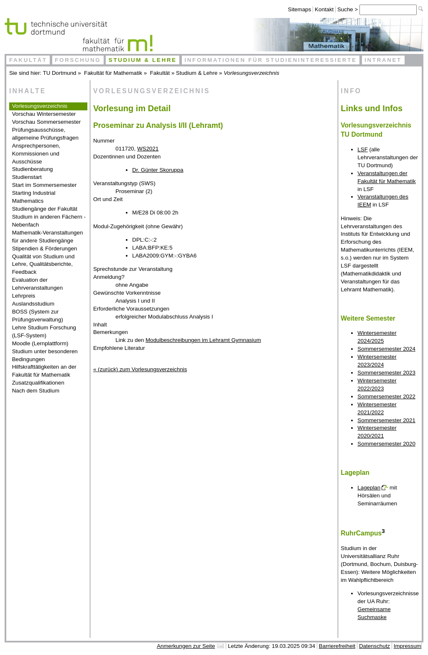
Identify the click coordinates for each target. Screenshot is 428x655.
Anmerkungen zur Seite (186, 646)
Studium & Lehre (143, 60)
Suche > (348, 9)
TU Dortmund (59, 73)
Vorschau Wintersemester (44, 114)
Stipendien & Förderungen (44, 248)
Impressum (407, 646)
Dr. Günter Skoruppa (157, 170)
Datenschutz (374, 646)
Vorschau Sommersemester (46, 122)
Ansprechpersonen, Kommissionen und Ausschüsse (36, 154)
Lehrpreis (24, 296)
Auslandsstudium (33, 304)
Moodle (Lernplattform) (40, 343)
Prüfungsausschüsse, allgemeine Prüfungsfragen (45, 134)
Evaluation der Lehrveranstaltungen (37, 284)
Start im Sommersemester (44, 185)
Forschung (78, 60)
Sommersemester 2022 (386, 396)
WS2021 (147, 148)
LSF (362, 149)
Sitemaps (299, 9)
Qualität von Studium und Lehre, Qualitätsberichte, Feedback (43, 264)
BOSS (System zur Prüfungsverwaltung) (37, 315)
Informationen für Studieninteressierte (270, 60)
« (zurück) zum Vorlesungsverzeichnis (140, 369)
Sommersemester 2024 (386, 349)
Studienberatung (32, 169)
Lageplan (368, 487)
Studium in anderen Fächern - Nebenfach (49, 221)
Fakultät (28, 60)
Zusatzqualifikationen (38, 383)
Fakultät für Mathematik (113, 73)
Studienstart (27, 177)
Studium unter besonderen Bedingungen (45, 355)
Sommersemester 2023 (386, 373)
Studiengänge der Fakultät (44, 209)
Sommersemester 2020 (386, 444)
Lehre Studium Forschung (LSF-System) (44, 331)
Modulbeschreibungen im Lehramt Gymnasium (203, 340)
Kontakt (324, 9)
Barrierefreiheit (337, 646)
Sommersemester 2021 (386, 420)
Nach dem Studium (35, 390)
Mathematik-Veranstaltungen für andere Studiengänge (47, 236)
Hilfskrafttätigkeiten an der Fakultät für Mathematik (44, 371)
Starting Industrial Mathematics (34, 197)
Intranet (383, 60)
